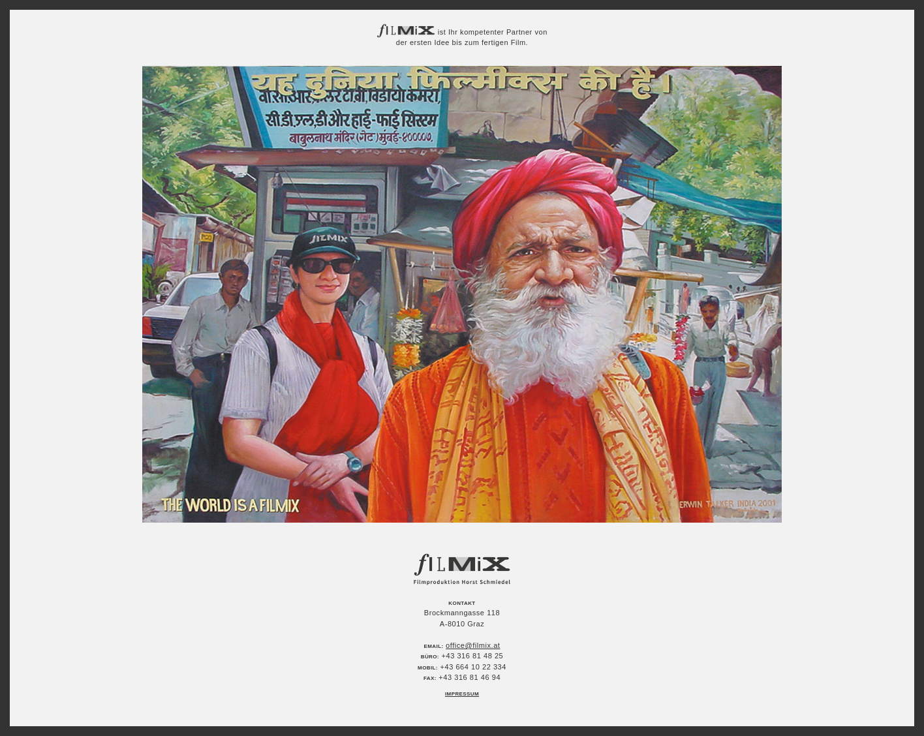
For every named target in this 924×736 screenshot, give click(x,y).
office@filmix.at (473, 645)
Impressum (462, 694)
